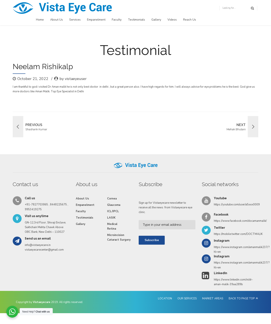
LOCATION (165, 298)
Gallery (156, 20)
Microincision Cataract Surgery (119, 237)
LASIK (111, 218)
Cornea (112, 199)
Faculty (117, 20)
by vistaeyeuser (73, 78)
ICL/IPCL (113, 211)
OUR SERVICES (187, 298)
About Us (56, 20)
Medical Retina (112, 226)
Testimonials (136, 20)
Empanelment (96, 20)
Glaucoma (113, 205)
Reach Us (189, 20)
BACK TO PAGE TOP (242, 298)
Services (75, 20)
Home (40, 20)
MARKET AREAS (212, 298)
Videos (172, 20)
